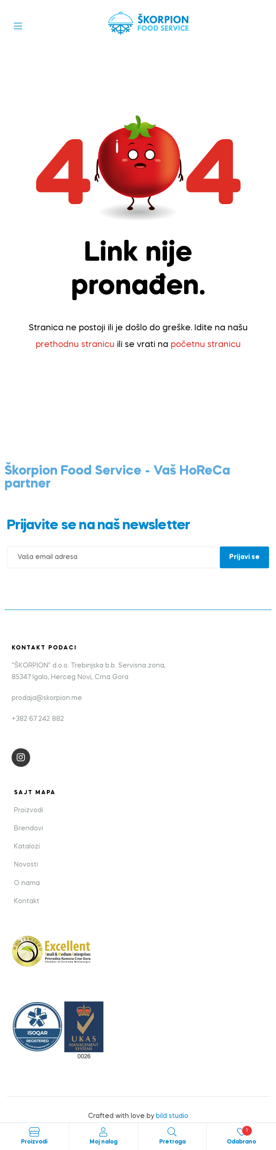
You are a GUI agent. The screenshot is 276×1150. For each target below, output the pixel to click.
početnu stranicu (206, 345)
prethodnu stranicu (75, 345)
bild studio (172, 1116)
